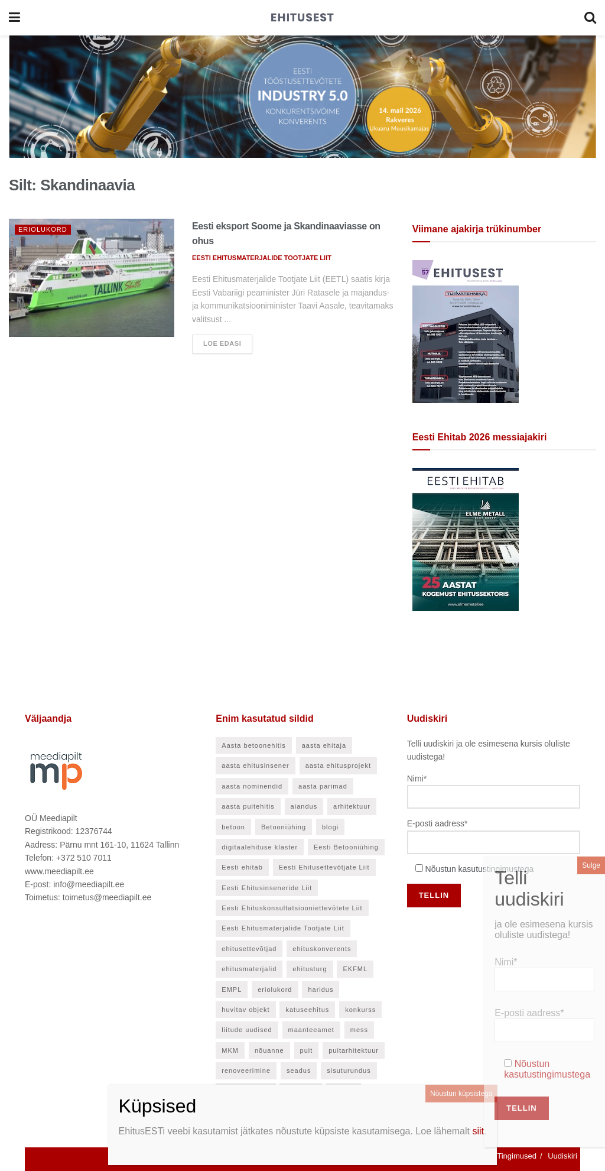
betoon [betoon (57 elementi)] (233, 827)
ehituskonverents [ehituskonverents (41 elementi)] (321, 948)
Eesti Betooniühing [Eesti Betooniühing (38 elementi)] (346, 847)
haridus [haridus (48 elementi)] (320, 989)
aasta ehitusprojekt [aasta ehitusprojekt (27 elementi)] (338, 765)
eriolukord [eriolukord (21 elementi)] (275, 989)
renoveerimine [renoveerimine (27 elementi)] (246, 1070)
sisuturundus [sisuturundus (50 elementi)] (348, 1070)
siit (478, 1131)
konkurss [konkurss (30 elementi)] (360, 1009)
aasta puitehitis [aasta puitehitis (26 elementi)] (248, 806)
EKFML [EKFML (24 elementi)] (355, 968)
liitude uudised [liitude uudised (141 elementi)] (247, 1029)
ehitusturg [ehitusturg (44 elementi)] (309, 968)
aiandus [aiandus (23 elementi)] (304, 806)
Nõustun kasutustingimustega (479, 869)
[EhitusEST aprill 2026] (465, 330)
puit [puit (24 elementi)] (306, 1050)
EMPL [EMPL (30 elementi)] (232, 989)
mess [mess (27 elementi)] (359, 1029)
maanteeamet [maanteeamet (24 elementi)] (311, 1029)
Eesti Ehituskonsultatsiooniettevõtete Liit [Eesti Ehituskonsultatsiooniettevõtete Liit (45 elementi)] (292, 908)
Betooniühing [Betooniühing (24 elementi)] (283, 827)
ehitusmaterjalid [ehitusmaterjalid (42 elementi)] (249, 968)
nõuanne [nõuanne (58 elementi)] (269, 1050)
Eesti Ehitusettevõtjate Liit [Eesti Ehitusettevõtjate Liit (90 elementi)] (324, 867)
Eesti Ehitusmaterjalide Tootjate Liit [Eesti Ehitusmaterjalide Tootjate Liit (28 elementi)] (283, 928)
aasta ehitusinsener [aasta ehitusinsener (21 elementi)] (255, 765)
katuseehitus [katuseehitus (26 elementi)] (307, 1009)
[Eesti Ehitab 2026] (465, 538)
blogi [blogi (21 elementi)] (330, 827)
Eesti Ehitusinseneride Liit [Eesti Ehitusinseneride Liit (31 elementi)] (267, 887)
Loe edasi (222, 343)
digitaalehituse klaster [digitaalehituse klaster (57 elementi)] (260, 847)
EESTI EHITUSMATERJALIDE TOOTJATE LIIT (261, 257)
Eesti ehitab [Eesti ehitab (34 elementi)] (242, 867)
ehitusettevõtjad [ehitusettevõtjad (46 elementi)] (249, 948)
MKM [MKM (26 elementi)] (230, 1050)
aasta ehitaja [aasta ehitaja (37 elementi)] (324, 745)
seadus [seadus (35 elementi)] (299, 1070)
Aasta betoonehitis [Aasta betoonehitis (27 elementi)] (254, 745)
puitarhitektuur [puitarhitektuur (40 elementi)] (353, 1050)
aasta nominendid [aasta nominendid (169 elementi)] (252, 786)
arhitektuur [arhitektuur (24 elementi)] (351, 806)
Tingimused (516, 1155)
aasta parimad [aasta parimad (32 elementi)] (322, 786)
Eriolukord (42, 229)
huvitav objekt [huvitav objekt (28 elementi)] (245, 1009)
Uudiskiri (562, 1155)
